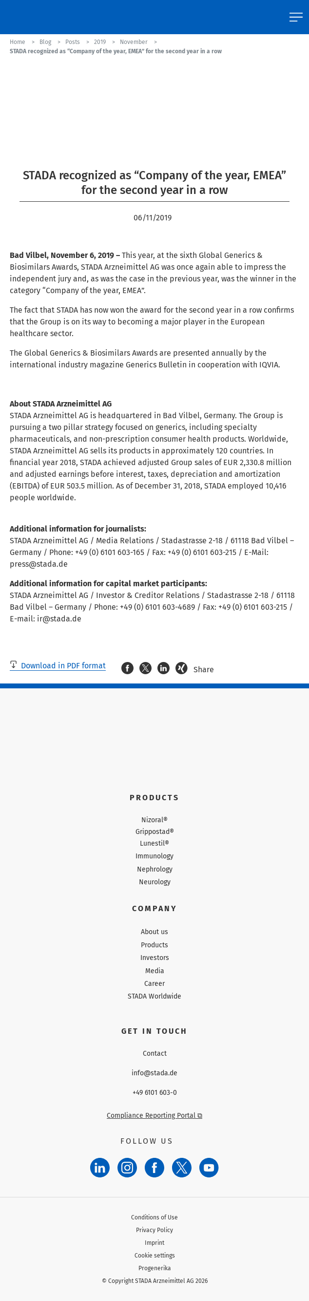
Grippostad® (154, 832)
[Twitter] (182, 1167)
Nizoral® (154, 820)
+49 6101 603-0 (155, 1093)
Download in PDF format (58, 665)
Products (154, 945)
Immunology (154, 856)
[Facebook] (154, 1167)
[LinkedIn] (100, 1167)
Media (154, 971)
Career (154, 984)
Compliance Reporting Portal (154, 1115)
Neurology (155, 882)
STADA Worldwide (154, 996)
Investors (154, 958)
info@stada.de (154, 1073)
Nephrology (155, 869)
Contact (155, 1054)
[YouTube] (209, 1167)
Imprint (154, 1242)
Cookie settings (155, 1255)
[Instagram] (127, 1167)
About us (154, 932)
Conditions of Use (154, 1217)
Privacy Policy (154, 1230)
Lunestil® (154, 844)
